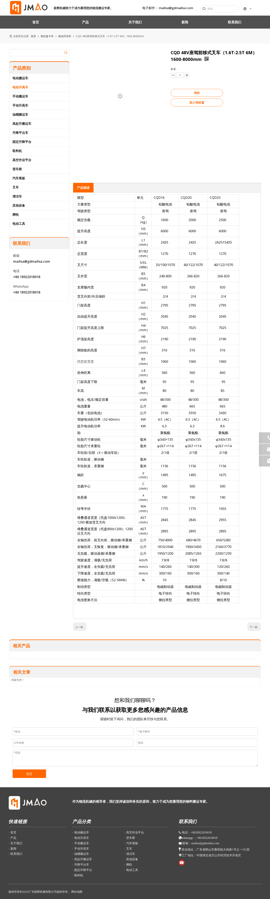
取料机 (17, 151)
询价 (197, 93)
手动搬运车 (20, 96)
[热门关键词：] (204, 8)
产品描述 (83, 187)
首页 (13, 832)
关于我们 (16, 843)
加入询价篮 (196, 102)
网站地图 (76, 891)
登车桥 (17, 169)
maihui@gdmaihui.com (176, 8)
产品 (13, 838)
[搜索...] (223, 8)
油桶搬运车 (20, 114)
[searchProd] (36, 52)
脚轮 (15, 214)
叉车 (15, 187)
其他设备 (18, 205)
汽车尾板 (18, 178)
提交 (29, 774)
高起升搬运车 (21, 123)
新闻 (13, 848)
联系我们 (16, 854)
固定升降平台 (21, 142)
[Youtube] (182, 863)
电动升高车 (20, 87)
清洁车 (17, 196)
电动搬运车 (20, 78)
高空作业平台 (21, 160)
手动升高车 (20, 105)
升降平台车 (20, 132)
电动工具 (18, 223)
